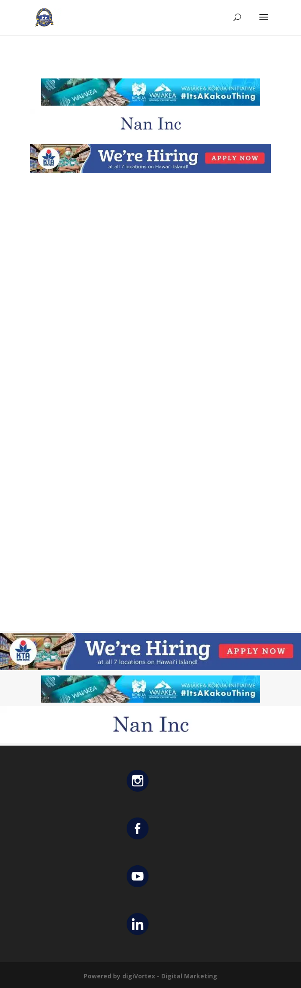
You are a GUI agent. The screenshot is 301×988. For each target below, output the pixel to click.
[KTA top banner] (150, 171)
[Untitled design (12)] (150, 136)
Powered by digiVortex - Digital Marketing (150, 976)
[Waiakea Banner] (150, 103)
